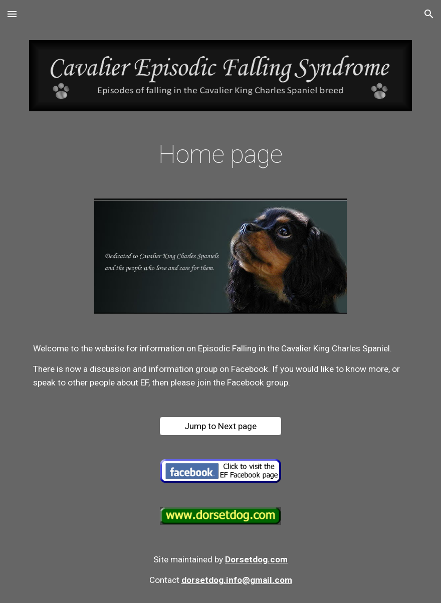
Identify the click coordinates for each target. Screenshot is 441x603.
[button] (12, 14)
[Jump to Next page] (220, 426)
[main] (220, 154)
